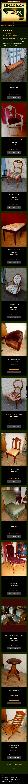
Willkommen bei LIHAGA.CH (15, 34)
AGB (17, 777)
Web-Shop (4, 35)
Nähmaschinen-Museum (7, 777)
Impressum (12, 781)
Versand (21, 764)
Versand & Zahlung (16, 779)
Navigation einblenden (7, 25)
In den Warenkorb (14, 97)
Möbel (9, 35)
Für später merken (14, 94)
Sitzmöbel (15, 35)
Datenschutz (4, 781)
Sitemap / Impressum (7, 776)
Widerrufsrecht (5, 779)
